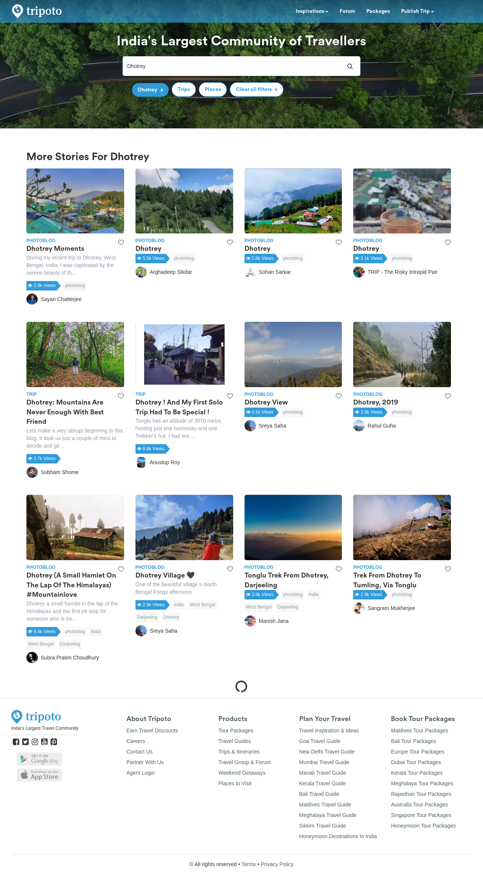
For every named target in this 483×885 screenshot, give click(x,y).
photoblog (75, 285)
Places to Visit (235, 783)
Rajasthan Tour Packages (421, 794)
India (96, 631)
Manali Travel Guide (322, 773)
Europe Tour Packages (417, 752)
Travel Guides (234, 741)
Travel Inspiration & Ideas (329, 730)
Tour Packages (236, 730)
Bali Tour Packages (413, 741)
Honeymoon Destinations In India (338, 836)
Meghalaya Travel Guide (328, 815)
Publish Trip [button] (417, 11)
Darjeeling (70, 644)
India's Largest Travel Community (44, 728)
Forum (347, 11)
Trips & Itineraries (239, 752)
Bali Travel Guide (319, 794)
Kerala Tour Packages (417, 773)
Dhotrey (171, 617)
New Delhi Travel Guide (327, 752)
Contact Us (139, 752)
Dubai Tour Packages (416, 762)
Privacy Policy (277, 864)
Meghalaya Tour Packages (422, 783)
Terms (249, 864)
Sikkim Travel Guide (322, 826)
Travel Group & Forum (244, 762)
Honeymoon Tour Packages (423, 826)
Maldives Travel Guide (325, 805)
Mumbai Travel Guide (324, 762)
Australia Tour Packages (419, 805)
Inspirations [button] (312, 11)
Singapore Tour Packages (421, 815)
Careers (135, 741)
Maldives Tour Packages (419, 730)
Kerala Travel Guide (322, 783)
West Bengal (41, 644)
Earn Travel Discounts (152, 730)
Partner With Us (145, 762)
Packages (378, 11)
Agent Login (140, 773)
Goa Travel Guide (320, 741)
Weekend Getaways (242, 773)
